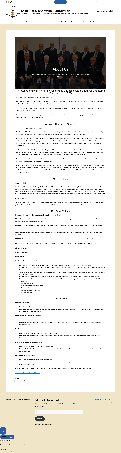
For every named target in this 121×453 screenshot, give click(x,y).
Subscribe (40, 418)
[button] (60, 2)
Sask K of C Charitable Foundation (45, 11)
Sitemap (109, 402)
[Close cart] (7, 437)
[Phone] (11, 2)
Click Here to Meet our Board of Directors (27, 373)
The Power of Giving (100, 402)
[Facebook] (6, 2)
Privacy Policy (106, 400)
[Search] (114, 2)
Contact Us (97, 400)
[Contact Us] (8, 2)
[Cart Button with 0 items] (3, 431)
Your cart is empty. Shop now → (9, 452)
